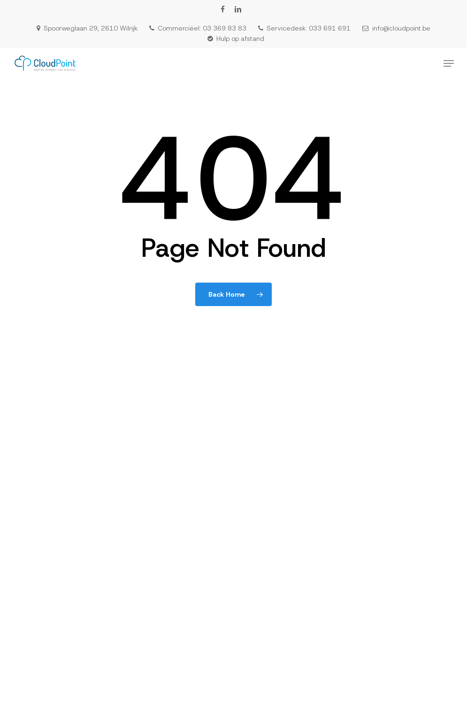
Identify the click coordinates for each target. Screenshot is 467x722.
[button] (449, 63)
